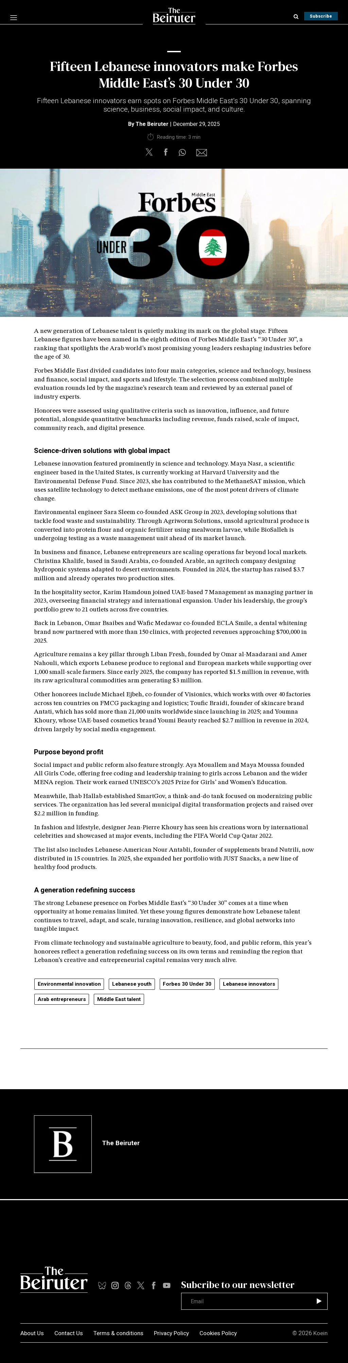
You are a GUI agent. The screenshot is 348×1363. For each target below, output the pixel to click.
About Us (32, 1333)
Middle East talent (125, 999)
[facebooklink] (154, 1285)
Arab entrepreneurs (64, 999)
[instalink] (115, 1285)
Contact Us (70, 1333)
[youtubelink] (128, 1285)
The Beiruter (152, 124)
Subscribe (319, 16)
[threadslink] (166, 1285)
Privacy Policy (177, 1333)
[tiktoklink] (102, 1285)
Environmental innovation (70, 984)
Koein (320, 1333)
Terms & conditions (122, 1333)
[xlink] (141, 1285)
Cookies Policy (227, 1333)
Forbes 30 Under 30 (194, 984)
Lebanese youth (136, 984)
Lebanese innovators (258, 984)
